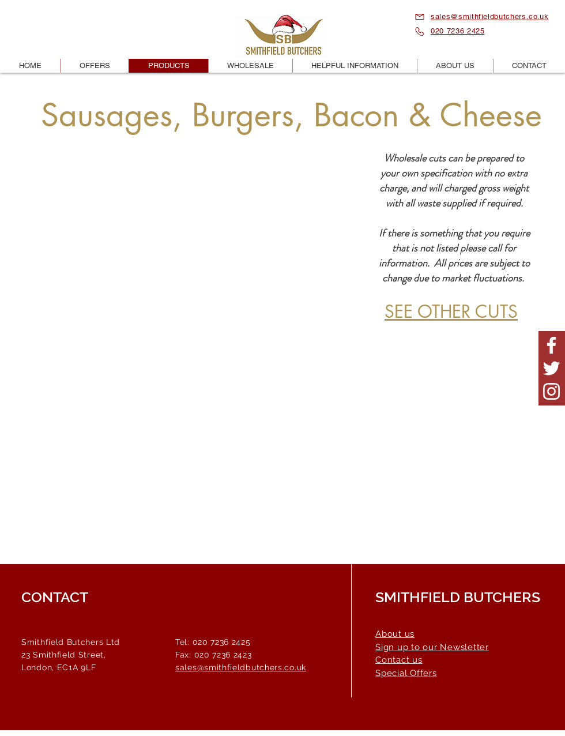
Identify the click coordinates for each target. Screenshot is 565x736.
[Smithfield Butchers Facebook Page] (551, 345)
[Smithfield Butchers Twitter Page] (551, 368)
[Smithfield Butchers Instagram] (551, 391)
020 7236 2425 (457, 31)
